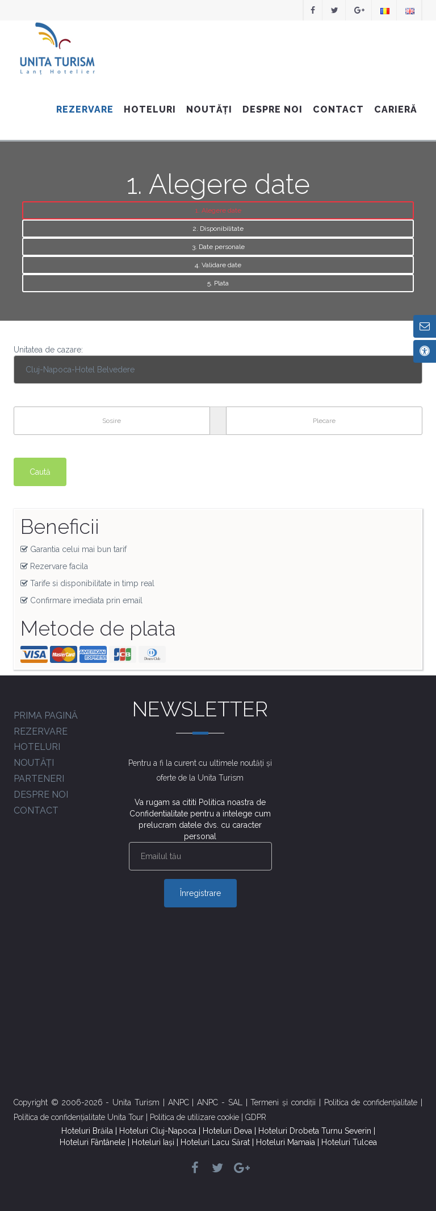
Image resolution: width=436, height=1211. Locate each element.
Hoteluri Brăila (87, 1130)
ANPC (178, 1102)
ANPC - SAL (219, 1102)
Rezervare (85, 109)
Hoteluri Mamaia (285, 1142)
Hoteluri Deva (227, 1130)
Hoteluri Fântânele (92, 1142)
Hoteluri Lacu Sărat (215, 1142)
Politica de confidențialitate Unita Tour (79, 1117)
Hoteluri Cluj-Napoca (157, 1130)
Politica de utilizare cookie (194, 1117)
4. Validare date (218, 265)
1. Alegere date (218, 210)
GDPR (255, 1117)
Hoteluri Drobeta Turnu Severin (314, 1130)
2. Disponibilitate (218, 229)
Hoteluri (150, 109)
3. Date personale (218, 247)
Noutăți (209, 109)
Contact (338, 109)
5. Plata (218, 283)
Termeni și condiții (283, 1102)
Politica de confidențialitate (371, 1102)
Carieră (395, 109)
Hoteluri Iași (153, 1142)
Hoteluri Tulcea (349, 1142)
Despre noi (272, 109)
